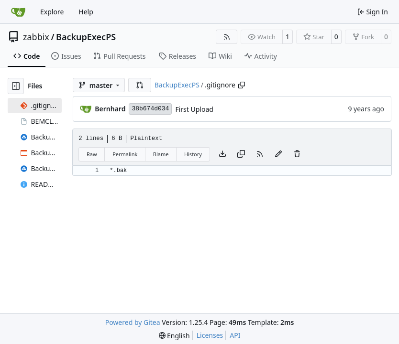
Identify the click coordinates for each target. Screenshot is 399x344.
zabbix (36, 37)
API (235, 335)
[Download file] (222, 154)
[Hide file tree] (16, 86)
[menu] (174, 335)
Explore (52, 11)
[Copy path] (241, 85)
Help (85, 11)
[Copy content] (241, 154)
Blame (161, 154)
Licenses (210, 335)
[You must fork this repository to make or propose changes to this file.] (278, 154)
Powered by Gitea (132, 322)
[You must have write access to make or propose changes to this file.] (297, 154)
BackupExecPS (86, 37)
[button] (139, 85)
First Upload (194, 109)
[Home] (18, 12)
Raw (92, 154)
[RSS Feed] (227, 37)
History (193, 154)
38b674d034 (150, 108)
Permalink (124, 154)
